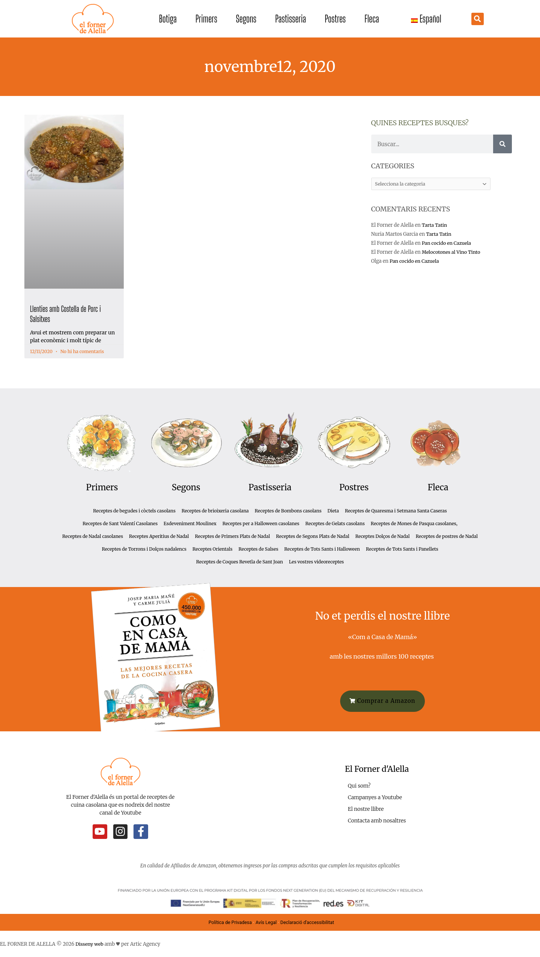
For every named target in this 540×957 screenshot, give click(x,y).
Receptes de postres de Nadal (446, 536)
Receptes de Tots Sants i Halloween (322, 549)
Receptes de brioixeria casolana (215, 511)
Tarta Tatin (435, 225)
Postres (335, 18)
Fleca (371, 18)
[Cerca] (502, 144)
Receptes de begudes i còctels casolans (134, 511)
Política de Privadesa (228, 921)
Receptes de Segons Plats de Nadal (312, 536)
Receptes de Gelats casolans (334, 523)
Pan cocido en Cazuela (447, 244)
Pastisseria (290, 18)
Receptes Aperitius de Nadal (159, 536)
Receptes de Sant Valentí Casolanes (120, 523)
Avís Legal (266, 921)
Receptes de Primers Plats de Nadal (232, 536)
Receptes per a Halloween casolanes (260, 523)
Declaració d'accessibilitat (309, 921)
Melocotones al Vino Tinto (452, 253)
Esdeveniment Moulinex (190, 523)
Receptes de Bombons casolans (288, 511)
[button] (477, 19)
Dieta (333, 511)
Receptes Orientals (212, 549)
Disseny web (90, 943)
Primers (206, 18)
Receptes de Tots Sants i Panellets (402, 549)
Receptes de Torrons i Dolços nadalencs (144, 549)
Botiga (168, 18)
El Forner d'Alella (377, 769)
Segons (246, 18)
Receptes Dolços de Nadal (382, 536)
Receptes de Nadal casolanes (92, 536)
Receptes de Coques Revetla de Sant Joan (239, 562)
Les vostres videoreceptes (316, 562)
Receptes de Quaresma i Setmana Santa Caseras (396, 511)
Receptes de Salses (258, 549)
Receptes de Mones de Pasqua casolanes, (414, 523)
